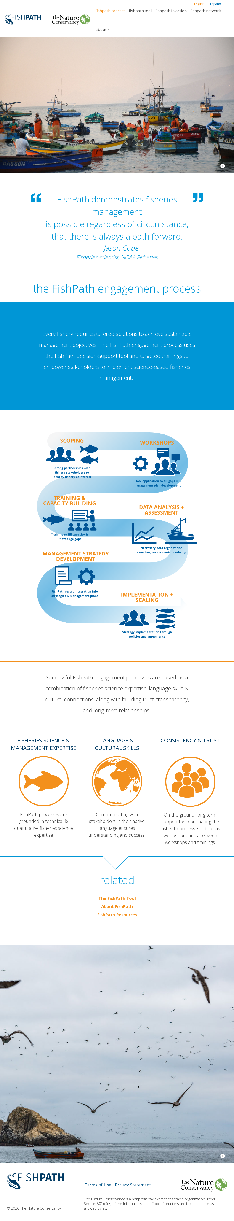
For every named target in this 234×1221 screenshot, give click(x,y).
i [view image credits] (222, 166)
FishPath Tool (140, 10)
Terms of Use (98, 1185)
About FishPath (117, 906)
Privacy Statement (133, 1185)
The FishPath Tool (117, 898)
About (101, 29)
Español (216, 4)
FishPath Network (205, 10)
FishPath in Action (171, 10)
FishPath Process (110, 10)
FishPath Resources (117, 914)
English (199, 4)
